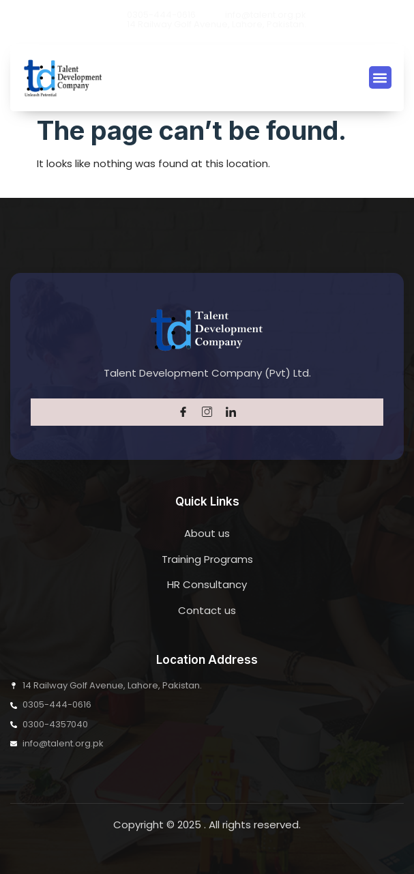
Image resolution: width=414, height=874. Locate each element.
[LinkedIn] (231, 412)
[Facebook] (183, 412)
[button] (380, 77)
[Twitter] (207, 412)
